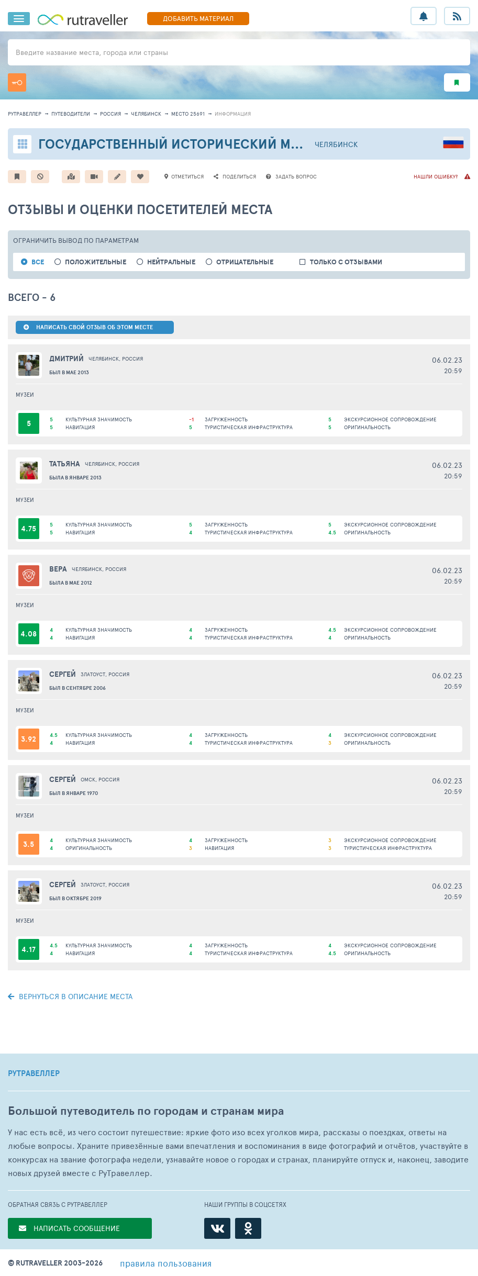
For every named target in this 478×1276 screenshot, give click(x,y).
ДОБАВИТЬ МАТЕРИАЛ (198, 18)
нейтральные (171, 262)
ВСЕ (37, 262)
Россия (110, 113)
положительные (95, 262)
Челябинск (146, 113)
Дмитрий (66, 358)
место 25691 (188, 113)
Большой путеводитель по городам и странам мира (146, 1110)
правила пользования (166, 1263)
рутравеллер (24, 113)
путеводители (70, 113)
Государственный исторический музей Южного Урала (233, 143)
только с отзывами (346, 262)
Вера (58, 569)
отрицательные (244, 262)
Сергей (62, 674)
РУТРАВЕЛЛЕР (34, 1073)
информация (233, 113)
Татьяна (64, 463)
